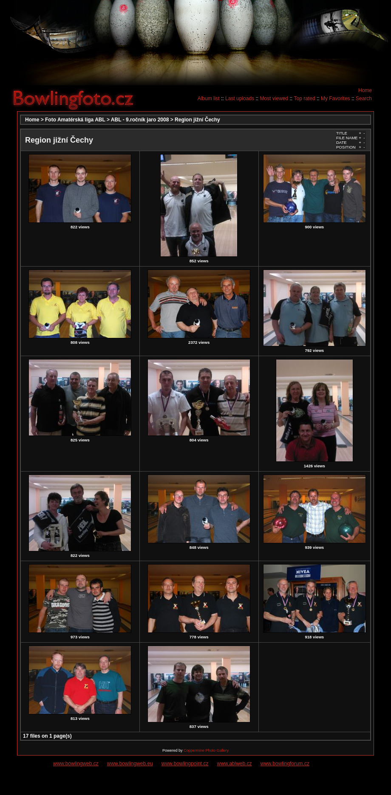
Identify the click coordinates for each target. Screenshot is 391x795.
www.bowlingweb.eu (130, 764)
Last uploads (239, 98)
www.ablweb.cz (234, 764)
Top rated (304, 98)
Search (364, 98)
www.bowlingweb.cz (76, 764)
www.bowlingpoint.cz (185, 764)
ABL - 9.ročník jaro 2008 (140, 120)
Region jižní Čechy (197, 120)
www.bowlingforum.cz (285, 764)
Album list (209, 98)
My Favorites (335, 98)
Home (365, 90)
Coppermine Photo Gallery (206, 750)
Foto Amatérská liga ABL (75, 120)
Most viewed (274, 98)
